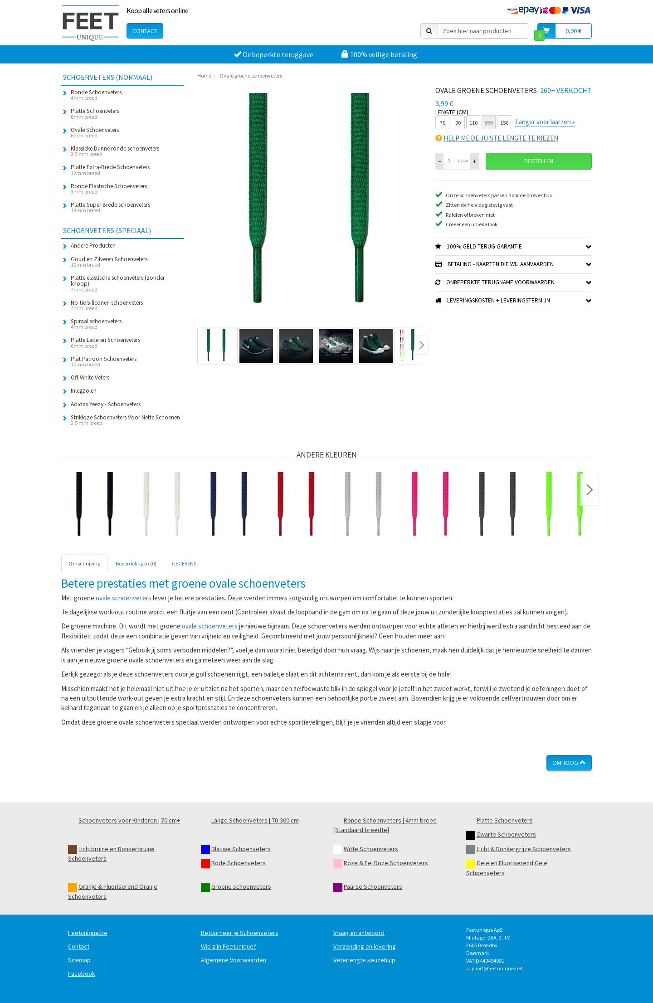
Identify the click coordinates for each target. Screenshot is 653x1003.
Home (204, 75)
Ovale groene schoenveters (250, 75)
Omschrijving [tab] (84, 563)
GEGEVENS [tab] (184, 563)
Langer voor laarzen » (545, 121)
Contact (144, 31)
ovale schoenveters (123, 598)
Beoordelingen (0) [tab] (136, 563)
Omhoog (569, 763)
